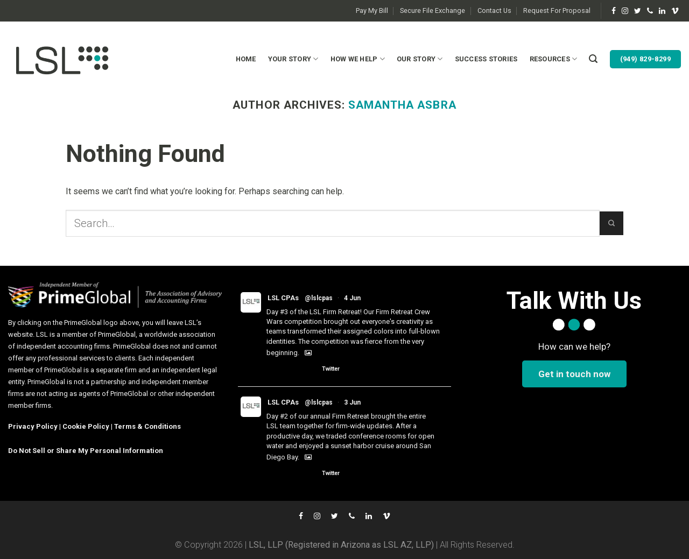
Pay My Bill (372, 10)
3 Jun (352, 402)
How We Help (358, 59)
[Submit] (611, 223)
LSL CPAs (283, 298)
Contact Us (494, 10)
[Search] (593, 58)
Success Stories (486, 59)
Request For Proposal (556, 10)
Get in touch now (574, 374)
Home (246, 59)
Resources (554, 59)
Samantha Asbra (402, 104)
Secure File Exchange (432, 10)
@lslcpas (319, 298)
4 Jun (352, 298)
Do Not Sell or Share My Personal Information (85, 451)
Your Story (293, 59)
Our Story (420, 59)
